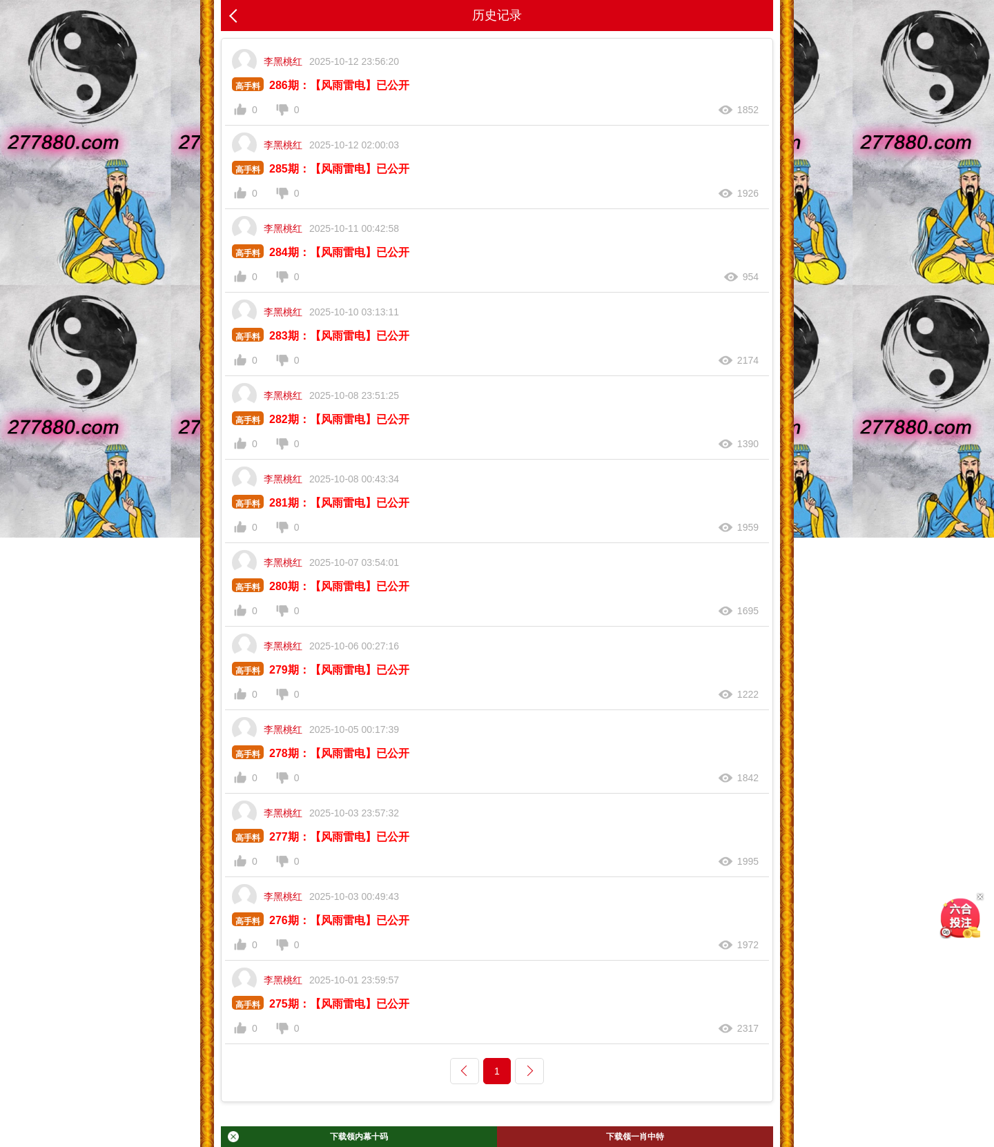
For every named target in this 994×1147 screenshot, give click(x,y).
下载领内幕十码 (308, 1136)
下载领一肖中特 (635, 1136)
